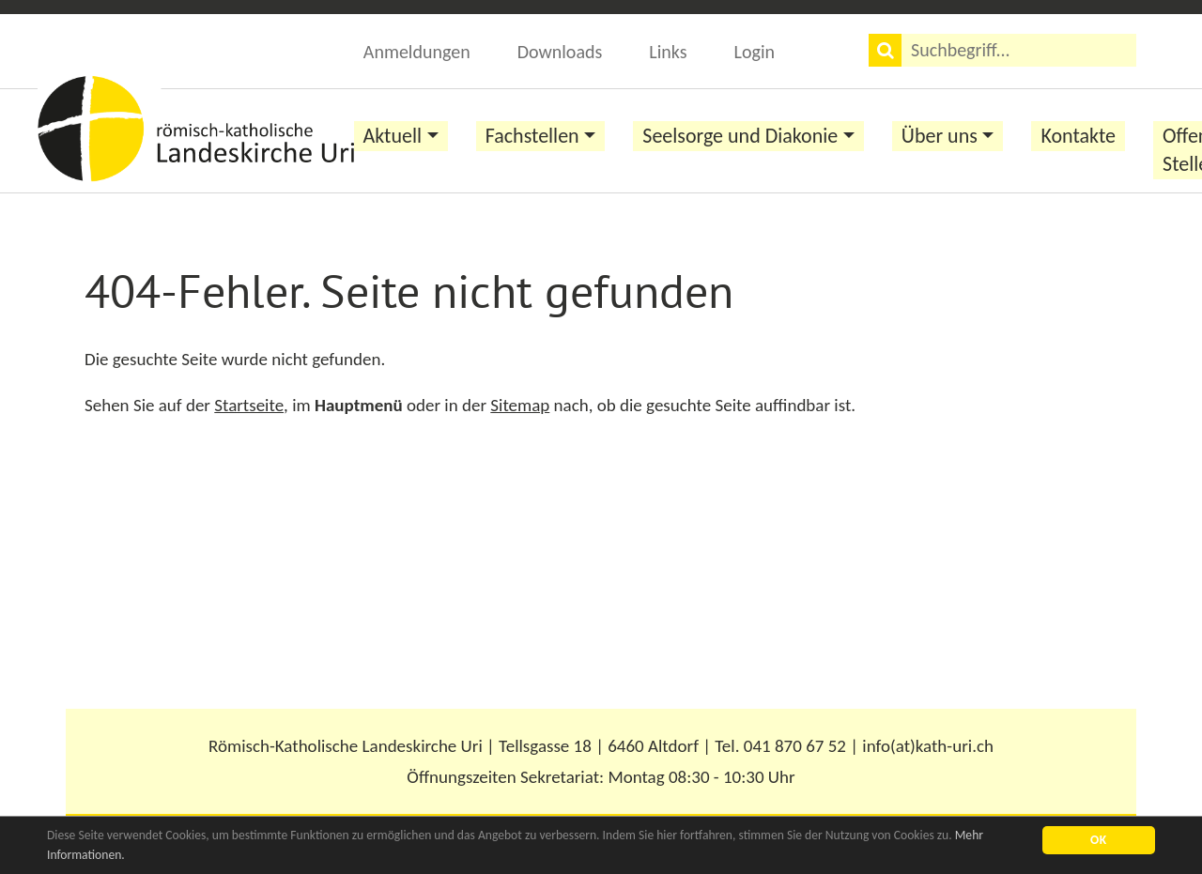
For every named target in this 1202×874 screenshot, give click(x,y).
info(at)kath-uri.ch (928, 746)
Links (667, 51)
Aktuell (393, 135)
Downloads (560, 51)
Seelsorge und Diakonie (740, 135)
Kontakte (1078, 135)
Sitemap (519, 405)
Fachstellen (532, 135)
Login (754, 51)
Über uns (940, 135)
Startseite (249, 405)
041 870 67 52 (795, 746)
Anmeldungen (416, 51)
